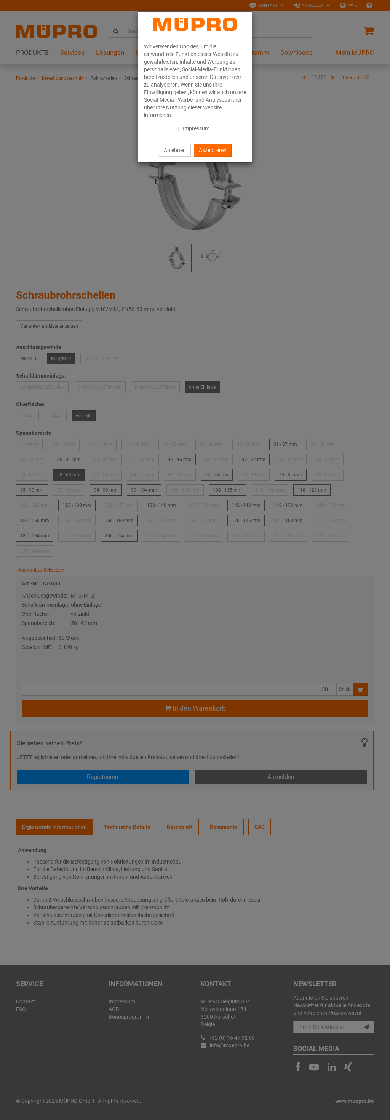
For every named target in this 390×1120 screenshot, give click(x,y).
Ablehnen (175, 150)
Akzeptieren (213, 150)
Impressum (196, 128)
